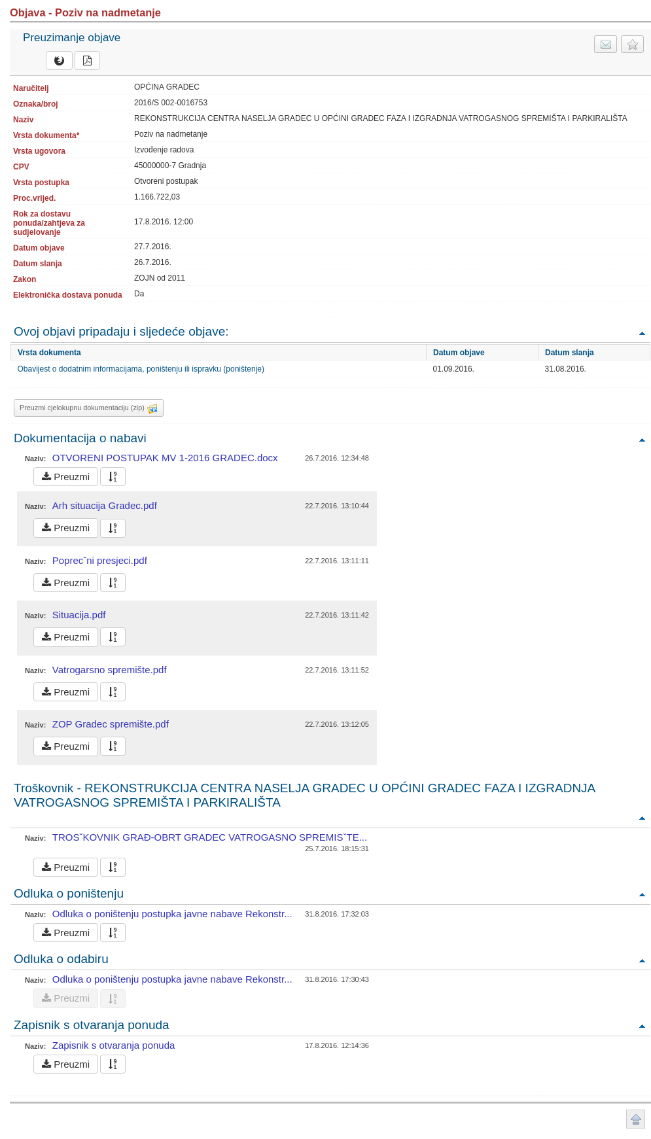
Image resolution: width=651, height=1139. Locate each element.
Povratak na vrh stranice (635, 1119)
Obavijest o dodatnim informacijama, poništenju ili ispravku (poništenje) (141, 369)
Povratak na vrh (641, 332)
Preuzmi (66, 476)
